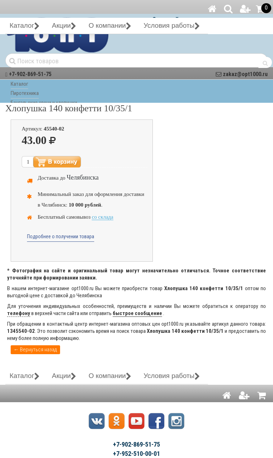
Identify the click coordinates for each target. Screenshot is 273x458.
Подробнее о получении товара (60, 236)
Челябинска (83, 177)
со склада (102, 217)
